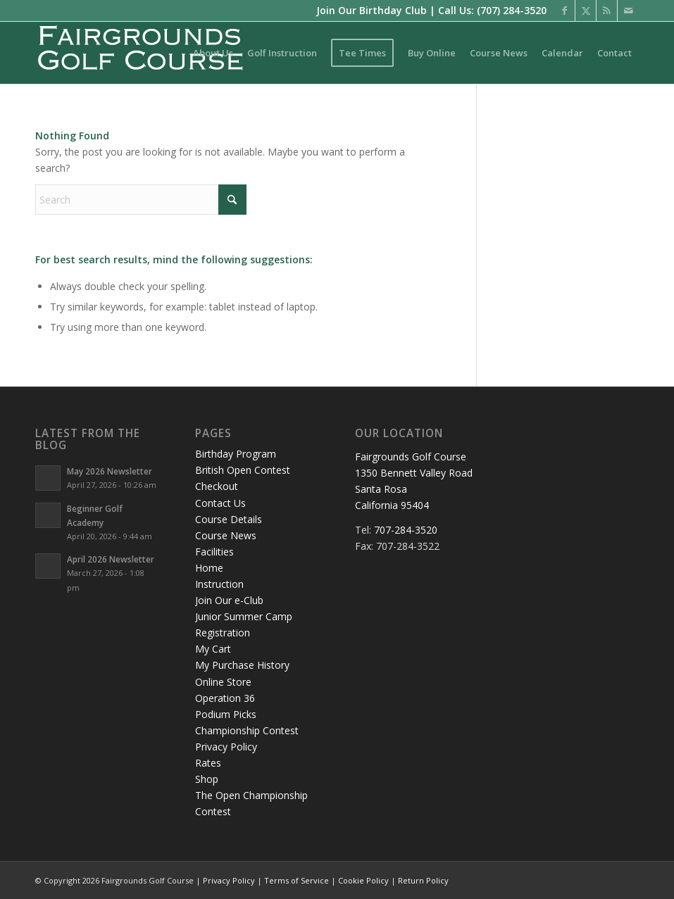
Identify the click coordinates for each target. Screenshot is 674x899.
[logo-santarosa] (140, 53)
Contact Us (220, 503)
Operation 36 (225, 698)
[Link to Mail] (628, 10)
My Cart (213, 648)
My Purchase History (242, 665)
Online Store (223, 682)
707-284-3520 (405, 529)
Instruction (219, 584)
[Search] (140, 199)
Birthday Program (235, 453)
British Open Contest (242, 470)
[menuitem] (213, 53)
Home (209, 567)
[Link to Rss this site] (607, 10)
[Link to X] (585, 10)
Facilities (214, 551)
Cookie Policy (363, 880)
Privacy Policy (226, 746)
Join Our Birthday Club (371, 10)
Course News (225, 535)
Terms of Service (296, 880)
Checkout (216, 486)
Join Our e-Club (229, 600)
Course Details (228, 519)
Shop (206, 779)
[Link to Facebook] (564, 10)
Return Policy (423, 880)
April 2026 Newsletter (110, 559)
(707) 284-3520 (512, 10)
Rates (208, 762)
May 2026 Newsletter (109, 471)
